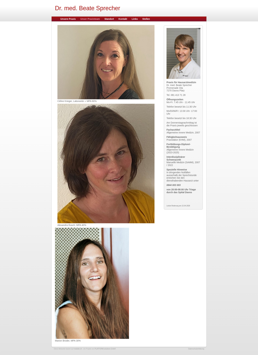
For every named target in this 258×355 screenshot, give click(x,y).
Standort (109, 19)
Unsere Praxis (68, 19)
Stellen (146, 19)
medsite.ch (78, 349)
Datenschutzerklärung (196, 349)
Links (135, 19)
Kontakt (122, 19)
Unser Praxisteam (90, 19)
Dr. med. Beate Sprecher (87, 8)
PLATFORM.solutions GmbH (105, 349)
